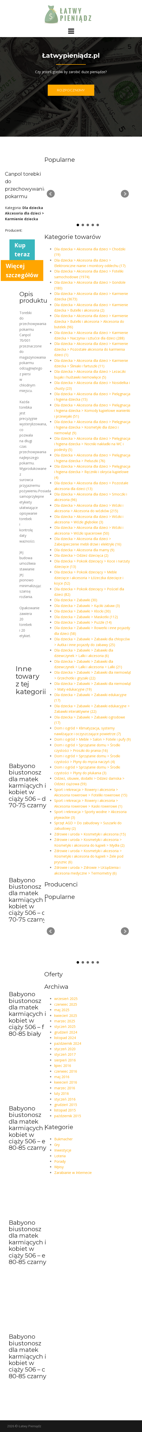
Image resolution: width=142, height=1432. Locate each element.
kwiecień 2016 (65, 1082)
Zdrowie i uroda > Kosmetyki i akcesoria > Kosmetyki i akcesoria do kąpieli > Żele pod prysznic (88, 856)
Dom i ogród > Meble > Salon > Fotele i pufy (92, 739)
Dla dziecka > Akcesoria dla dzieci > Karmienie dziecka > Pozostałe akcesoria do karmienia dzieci (91, 349)
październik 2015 (67, 1115)
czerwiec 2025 (65, 1004)
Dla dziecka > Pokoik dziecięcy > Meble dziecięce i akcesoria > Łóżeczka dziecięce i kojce (88, 578)
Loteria (60, 1156)
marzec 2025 (64, 1021)
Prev (51, 194)
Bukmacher (63, 1139)
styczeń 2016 (65, 1099)
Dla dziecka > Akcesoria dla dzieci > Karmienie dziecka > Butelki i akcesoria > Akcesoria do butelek (91, 321)
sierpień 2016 (65, 1060)
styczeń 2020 (65, 1048)
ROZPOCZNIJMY (71, 90)
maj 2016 (61, 1076)
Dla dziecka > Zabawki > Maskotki (86, 616)
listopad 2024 (65, 1037)
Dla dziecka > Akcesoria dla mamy (84, 550)
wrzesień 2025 (66, 998)
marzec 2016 (64, 1088)
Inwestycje (62, 1150)
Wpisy (59, 1166)
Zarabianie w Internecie (73, 1172)
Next (125, 194)
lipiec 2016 (62, 1065)
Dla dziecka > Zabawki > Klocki (82, 611)
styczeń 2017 (65, 1054)
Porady (60, 1161)
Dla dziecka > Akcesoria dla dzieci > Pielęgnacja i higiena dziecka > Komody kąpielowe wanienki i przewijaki (92, 411)
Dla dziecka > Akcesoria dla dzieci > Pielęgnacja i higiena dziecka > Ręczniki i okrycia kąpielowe (92, 472)
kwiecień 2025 (65, 1015)
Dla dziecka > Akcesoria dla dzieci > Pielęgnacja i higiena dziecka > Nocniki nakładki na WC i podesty (92, 444)
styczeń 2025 (65, 1026)
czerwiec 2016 (65, 1071)
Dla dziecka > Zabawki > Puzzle (83, 622)
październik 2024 (67, 1043)
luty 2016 (61, 1093)
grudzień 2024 (65, 1032)
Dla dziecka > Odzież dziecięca (81, 555)
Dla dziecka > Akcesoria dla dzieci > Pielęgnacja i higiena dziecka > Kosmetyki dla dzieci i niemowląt (92, 427)
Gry (57, 1144)
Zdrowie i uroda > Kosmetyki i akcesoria (90, 834)
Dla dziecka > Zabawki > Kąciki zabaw (87, 605)
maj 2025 (61, 1009)
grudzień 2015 (65, 1104)
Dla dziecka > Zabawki (75, 600)
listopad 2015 (65, 1110)
